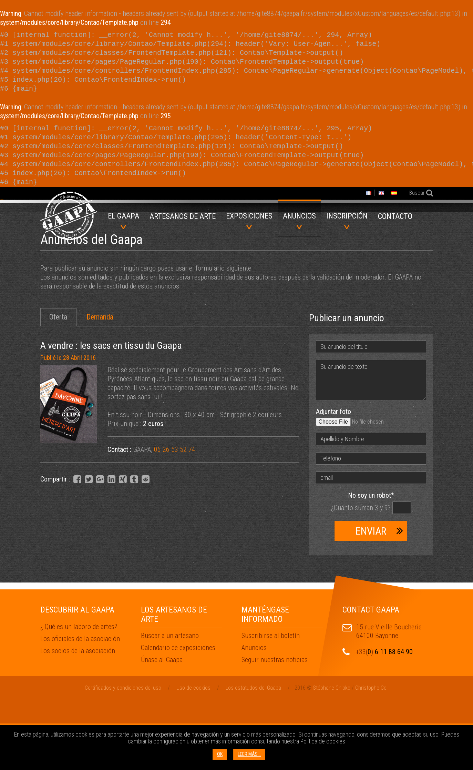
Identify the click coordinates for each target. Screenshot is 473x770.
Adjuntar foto (333, 481)
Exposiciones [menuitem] (249, 220)
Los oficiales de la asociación (80, 709)
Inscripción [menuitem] (347, 220)
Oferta (58, 387)
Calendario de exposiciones (178, 717)
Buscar (416, 193)
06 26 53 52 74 (174, 519)
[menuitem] (182, 218)
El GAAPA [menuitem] (123, 220)
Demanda (99, 387)
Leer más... (249, 754)
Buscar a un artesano (170, 705)
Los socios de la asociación (77, 721)
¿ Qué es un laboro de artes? (78, 696)
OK (220, 754)
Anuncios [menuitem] (299, 220)
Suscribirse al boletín (270, 705)
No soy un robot (371, 565)
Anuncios (254, 717)
